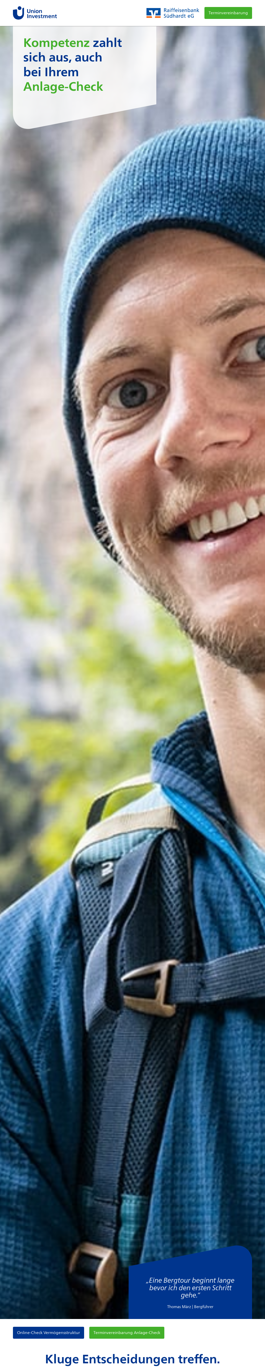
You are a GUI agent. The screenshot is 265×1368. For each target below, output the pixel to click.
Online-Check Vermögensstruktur (48, 1332)
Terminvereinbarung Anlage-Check (126, 1332)
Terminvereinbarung (228, 12)
